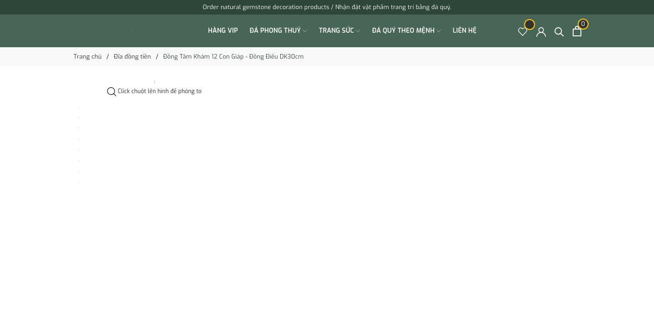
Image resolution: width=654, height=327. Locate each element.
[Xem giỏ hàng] (577, 31)
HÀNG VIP (223, 30)
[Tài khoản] (541, 31)
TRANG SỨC (339, 30)
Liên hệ (465, 30)
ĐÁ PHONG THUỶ (278, 30)
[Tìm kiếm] (559, 31)
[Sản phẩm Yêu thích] (523, 31)
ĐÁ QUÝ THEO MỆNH (406, 30)
